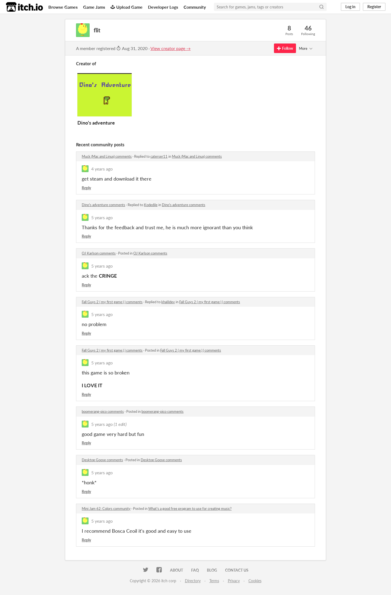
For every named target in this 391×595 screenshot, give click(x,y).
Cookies (254, 580)
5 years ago (102, 217)
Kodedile (150, 205)
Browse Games (63, 7)
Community (195, 7)
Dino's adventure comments (103, 205)
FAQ (195, 570)
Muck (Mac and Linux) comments (107, 156)
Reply (86, 187)
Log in (350, 6)
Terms (214, 580)
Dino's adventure (96, 123)
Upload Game (127, 7)
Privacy (234, 580)
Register (374, 6)
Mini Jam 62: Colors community (106, 508)
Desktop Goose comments (102, 460)
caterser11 (159, 156)
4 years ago (102, 168)
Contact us (236, 570)
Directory (193, 580)
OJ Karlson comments (99, 253)
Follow (285, 48)
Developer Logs (163, 7)
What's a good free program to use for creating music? (190, 508)
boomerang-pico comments (103, 411)
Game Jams (94, 7)
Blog (212, 570)
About (176, 570)
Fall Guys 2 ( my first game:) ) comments (112, 302)
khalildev (168, 302)
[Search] (321, 7)
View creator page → (170, 48)
